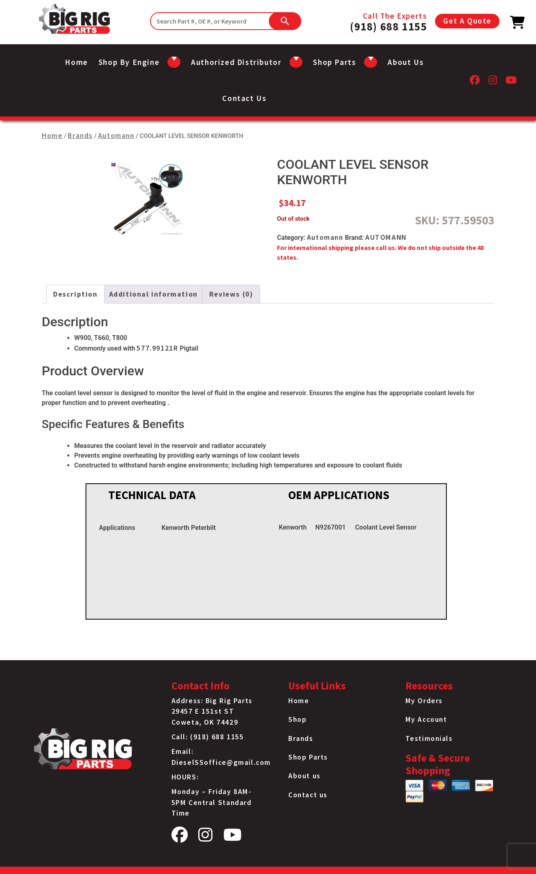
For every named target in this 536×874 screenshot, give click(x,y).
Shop (297, 719)
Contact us (244, 98)
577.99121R (157, 348)
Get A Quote (467, 21)
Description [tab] (75, 294)
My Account (426, 719)
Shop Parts (308, 757)
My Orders (424, 700)
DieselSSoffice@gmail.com (221, 762)
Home (76, 62)
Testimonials (429, 738)
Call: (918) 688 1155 (208, 736)
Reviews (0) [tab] (231, 294)
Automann (116, 135)
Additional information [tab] (153, 294)
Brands (80, 135)
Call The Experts (388, 21)
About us (406, 62)
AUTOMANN (386, 237)
